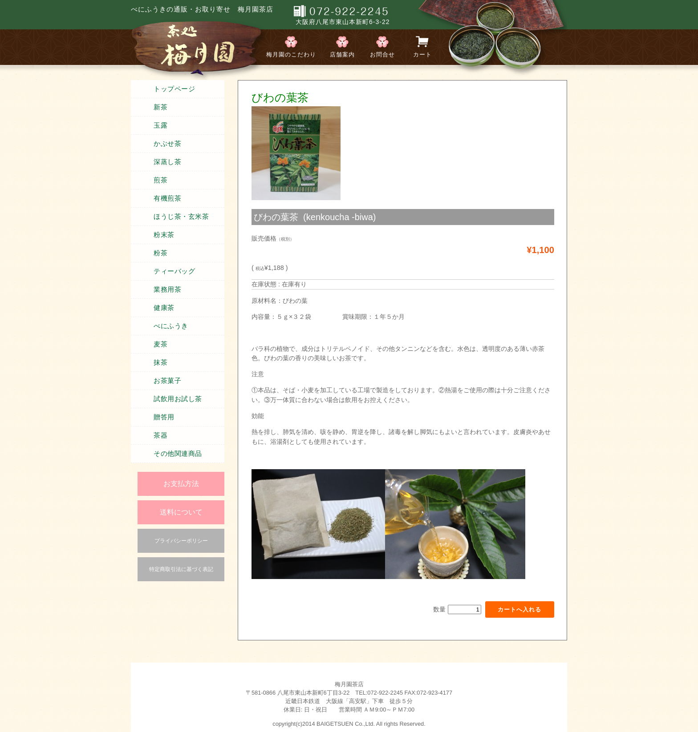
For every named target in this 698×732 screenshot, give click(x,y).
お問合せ (382, 54)
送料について (181, 512)
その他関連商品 (178, 453)
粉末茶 (164, 234)
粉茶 (160, 253)
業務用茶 (167, 289)
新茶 (160, 107)
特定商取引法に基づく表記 (181, 569)
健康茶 (164, 307)
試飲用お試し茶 (178, 398)
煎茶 (160, 180)
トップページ (174, 89)
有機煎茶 (167, 198)
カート (422, 54)
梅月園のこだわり (291, 54)
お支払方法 (181, 483)
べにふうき (171, 326)
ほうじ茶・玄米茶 (181, 216)
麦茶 (160, 344)
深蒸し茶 (167, 161)
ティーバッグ (174, 271)
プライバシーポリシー (181, 541)
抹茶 (160, 362)
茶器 (160, 435)
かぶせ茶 (167, 143)
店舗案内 (342, 54)
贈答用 (164, 417)
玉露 (160, 125)
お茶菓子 (167, 380)
